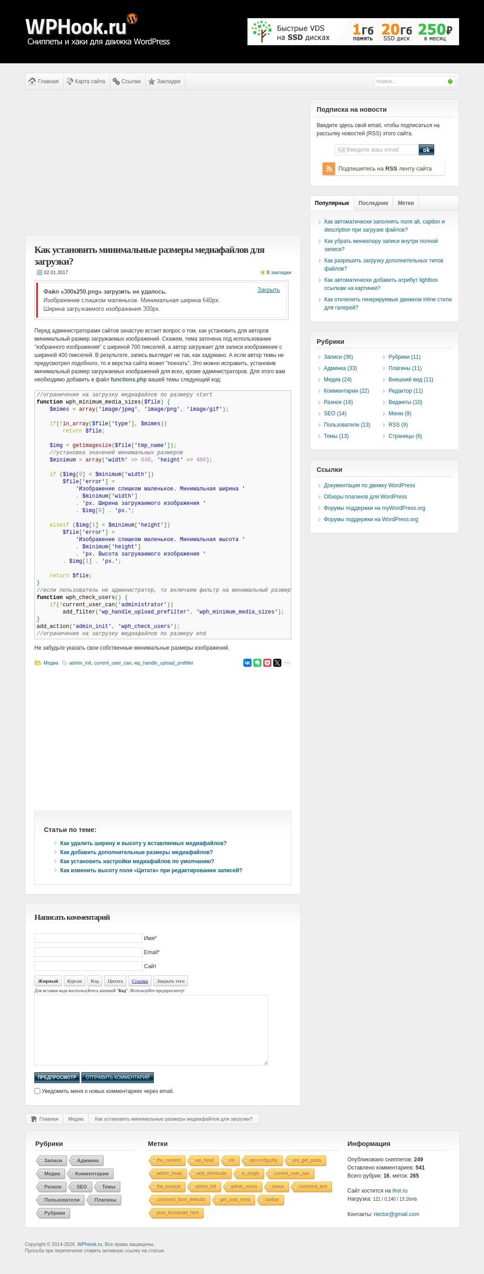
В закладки (278, 272)
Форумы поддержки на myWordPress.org (374, 508)
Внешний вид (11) (411, 379)
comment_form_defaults (181, 1213)
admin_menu (244, 1200)
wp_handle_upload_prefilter (164, 663)
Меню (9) (400, 413)
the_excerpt (168, 1200)
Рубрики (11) (405, 357)
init (232, 1173)
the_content (168, 1173)
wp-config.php (264, 1173)
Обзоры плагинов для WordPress (365, 497)
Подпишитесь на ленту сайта (385, 168)
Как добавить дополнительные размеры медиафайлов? (136, 852)
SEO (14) (335, 413)
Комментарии (92, 1187)
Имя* (150, 938)
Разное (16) (338, 402)
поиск (278, 1200)
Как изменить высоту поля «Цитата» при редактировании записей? (151, 870)
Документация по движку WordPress (369, 485)
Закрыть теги (171, 981)
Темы (109, 1200)
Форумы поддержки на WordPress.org (371, 519)
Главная (48, 81)
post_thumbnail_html (178, 1226)
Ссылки (131, 81)
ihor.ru (400, 1204)
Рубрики (54, 1226)
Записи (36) (338, 357)
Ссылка (140, 981)
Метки (406, 203)
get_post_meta (235, 1213)
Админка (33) (340, 368)
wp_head (204, 1173)
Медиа (50, 663)
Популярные (332, 203)
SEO (81, 1200)
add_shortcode (212, 1186)
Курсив (74, 981)
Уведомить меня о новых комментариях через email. (108, 1105)
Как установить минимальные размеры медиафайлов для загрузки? (174, 1132)
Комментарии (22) (346, 391)
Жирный (48, 981)
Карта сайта (90, 81)
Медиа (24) (338, 379)
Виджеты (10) (405, 402)
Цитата (115, 981)
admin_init (80, 663)
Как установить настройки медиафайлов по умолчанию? (137, 861)
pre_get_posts (307, 1173)
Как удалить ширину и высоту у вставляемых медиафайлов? (143, 843)
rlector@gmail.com (396, 1228)
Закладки (168, 81)
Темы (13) (336, 436)
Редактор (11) (406, 391)
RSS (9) (398, 425)
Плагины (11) (405, 368)
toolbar (272, 1213)
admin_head (169, 1186)
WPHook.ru (89, 1257)
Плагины (105, 1213)
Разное (53, 1200)
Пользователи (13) (347, 425)
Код (95, 981)
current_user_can (113, 663)
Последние (374, 203)
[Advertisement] (163, 162)
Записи (53, 1174)
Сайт (150, 966)
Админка (88, 1174)
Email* (152, 952)
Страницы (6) (405, 436)
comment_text (313, 1200)
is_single (250, 1186)
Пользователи (62, 1213)
